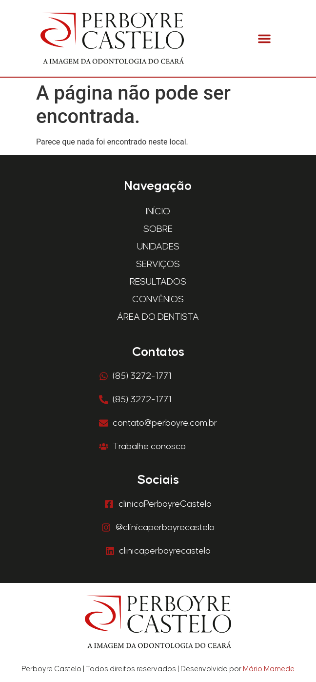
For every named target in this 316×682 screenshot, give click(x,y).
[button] (264, 38)
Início (158, 211)
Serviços (158, 264)
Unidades (158, 246)
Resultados (158, 282)
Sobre (158, 229)
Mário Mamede (269, 669)
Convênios (158, 299)
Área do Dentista (158, 317)
